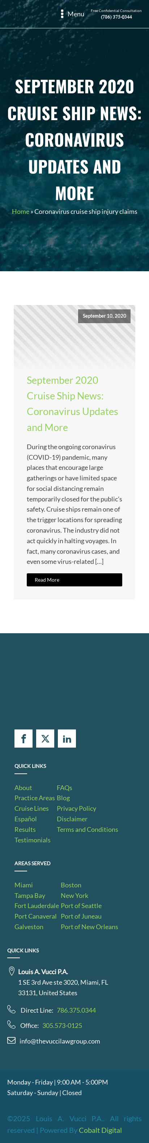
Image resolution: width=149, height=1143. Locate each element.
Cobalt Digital (100, 1130)
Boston (71, 885)
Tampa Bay (29, 895)
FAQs (64, 788)
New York (74, 895)
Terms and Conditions (87, 829)
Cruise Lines (31, 808)
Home (20, 211)
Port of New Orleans (89, 927)
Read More (47, 580)
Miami (23, 885)
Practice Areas (34, 798)
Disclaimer (72, 819)
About (23, 788)
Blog (63, 798)
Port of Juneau (81, 916)
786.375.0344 (76, 1010)
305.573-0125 (62, 1025)
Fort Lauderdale (36, 906)
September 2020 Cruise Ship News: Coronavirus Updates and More (72, 403)
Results (25, 829)
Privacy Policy (76, 808)
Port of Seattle (81, 906)
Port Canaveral (35, 916)
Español (25, 819)
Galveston (28, 927)
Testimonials (32, 840)
